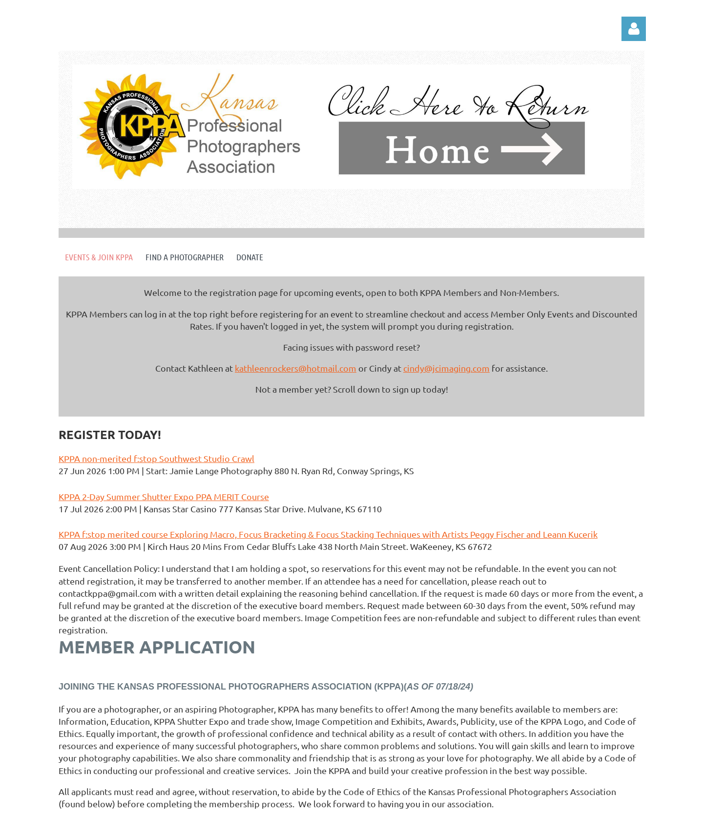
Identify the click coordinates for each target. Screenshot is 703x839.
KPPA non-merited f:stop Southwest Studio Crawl (156, 458)
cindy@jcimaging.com (446, 368)
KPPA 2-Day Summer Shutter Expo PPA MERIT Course (164, 496)
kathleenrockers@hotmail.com (295, 368)
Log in (633, 29)
